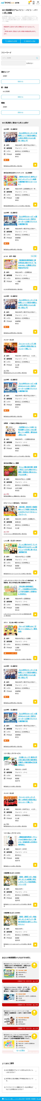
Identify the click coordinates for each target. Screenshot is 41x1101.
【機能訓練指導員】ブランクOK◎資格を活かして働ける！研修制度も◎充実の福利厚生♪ (27, 840)
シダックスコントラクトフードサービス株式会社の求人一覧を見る (17, 614)
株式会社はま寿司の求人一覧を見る (13, 166)
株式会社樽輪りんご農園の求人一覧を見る (15, 496)
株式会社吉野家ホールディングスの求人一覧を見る (17, 456)
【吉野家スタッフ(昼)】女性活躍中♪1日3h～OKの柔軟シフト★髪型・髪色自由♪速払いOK (27, 431)
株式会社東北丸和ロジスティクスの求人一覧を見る (17, 205)
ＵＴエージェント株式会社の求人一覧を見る (15, 533)
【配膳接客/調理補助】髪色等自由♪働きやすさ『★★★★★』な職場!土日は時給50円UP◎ (27, 264)
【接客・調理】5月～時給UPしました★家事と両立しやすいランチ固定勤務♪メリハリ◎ (27, 880)
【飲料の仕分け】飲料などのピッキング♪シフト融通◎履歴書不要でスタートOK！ (27, 180)
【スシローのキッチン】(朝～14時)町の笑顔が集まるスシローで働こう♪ (27, 799)
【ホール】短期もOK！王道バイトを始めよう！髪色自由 (27, 629)
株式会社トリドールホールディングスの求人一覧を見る (17, 905)
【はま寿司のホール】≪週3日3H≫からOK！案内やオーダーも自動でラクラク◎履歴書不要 (27, 220)
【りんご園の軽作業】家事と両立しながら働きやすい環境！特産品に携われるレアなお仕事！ (27, 471)
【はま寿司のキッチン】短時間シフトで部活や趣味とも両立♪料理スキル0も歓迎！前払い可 (27, 137)
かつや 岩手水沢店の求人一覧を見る (13, 289)
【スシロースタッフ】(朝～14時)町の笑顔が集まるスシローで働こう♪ (27, 346)
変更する (20, 81)
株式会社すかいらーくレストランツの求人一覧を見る (17, 573)
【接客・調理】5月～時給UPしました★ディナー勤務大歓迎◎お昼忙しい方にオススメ (27, 920)
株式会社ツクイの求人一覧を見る (12, 786)
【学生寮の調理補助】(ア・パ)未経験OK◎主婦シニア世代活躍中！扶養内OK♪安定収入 (27, 590)
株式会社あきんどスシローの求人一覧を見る (15, 372)
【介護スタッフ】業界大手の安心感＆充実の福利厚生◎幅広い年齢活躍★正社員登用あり (27, 761)
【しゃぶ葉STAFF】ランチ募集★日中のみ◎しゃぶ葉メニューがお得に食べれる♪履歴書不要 (27, 548)
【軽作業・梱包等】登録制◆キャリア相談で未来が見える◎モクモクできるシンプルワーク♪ (27, 510)
